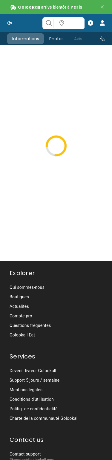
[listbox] (56, 311)
